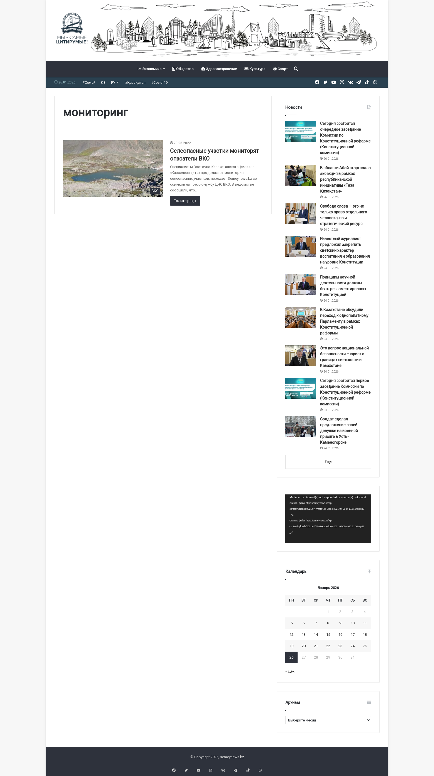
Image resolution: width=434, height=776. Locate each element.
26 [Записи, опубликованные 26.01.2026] (291, 657)
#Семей (89, 82)
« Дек (290, 671)
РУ (113, 82)
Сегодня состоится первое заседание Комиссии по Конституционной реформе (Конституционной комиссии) (345, 392)
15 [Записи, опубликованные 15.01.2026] (328, 634)
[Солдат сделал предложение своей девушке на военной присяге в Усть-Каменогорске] (300, 426)
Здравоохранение (219, 69)
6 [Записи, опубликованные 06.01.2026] (304, 623)
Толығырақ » (185, 201)
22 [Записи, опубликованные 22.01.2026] (328, 646)
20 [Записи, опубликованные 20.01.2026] (304, 646)
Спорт (280, 69)
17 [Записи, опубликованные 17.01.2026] (353, 634)
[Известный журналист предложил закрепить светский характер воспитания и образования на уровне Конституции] (300, 246)
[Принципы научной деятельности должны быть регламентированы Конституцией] (300, 284)
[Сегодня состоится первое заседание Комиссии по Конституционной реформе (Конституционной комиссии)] (300, 388)
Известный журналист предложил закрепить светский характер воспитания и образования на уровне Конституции (345, 250)
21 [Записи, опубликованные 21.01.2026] (316, 646)
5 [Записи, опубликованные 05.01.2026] (292, 623)
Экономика (149, 69)
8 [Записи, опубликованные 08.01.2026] (328, 623)
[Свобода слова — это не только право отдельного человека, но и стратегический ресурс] (300, 213)
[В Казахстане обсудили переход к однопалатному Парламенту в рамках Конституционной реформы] (300, 317)
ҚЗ (103, 82)
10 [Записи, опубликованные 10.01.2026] (353, 623)
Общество (183, 69)
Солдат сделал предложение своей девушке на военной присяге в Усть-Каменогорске (339, 431)
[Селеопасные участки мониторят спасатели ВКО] (113, 168)
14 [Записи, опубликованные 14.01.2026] (316, 634)
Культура (255, 69)
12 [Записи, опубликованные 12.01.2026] (291, 634)
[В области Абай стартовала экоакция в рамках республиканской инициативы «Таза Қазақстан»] (300, 175)
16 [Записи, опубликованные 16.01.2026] (340, 634)
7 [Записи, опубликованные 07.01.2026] (316, 623)
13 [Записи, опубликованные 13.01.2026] (304, 634)
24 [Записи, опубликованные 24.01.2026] (353, 646)
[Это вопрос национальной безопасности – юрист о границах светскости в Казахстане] (300, 355)
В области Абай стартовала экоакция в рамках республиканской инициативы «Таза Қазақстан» (345, 179)
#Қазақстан (135, 82)
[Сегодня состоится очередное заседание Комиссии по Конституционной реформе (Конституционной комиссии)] (300, 131)
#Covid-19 (159, 82)
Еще (328, 462)
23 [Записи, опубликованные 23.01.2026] (340, 646)
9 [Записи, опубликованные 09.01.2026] (340, 623)
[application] (328, 518)
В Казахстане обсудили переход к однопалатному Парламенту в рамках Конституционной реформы (344, 321)
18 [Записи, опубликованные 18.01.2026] (365, 634)
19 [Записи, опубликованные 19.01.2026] (291, 646)
